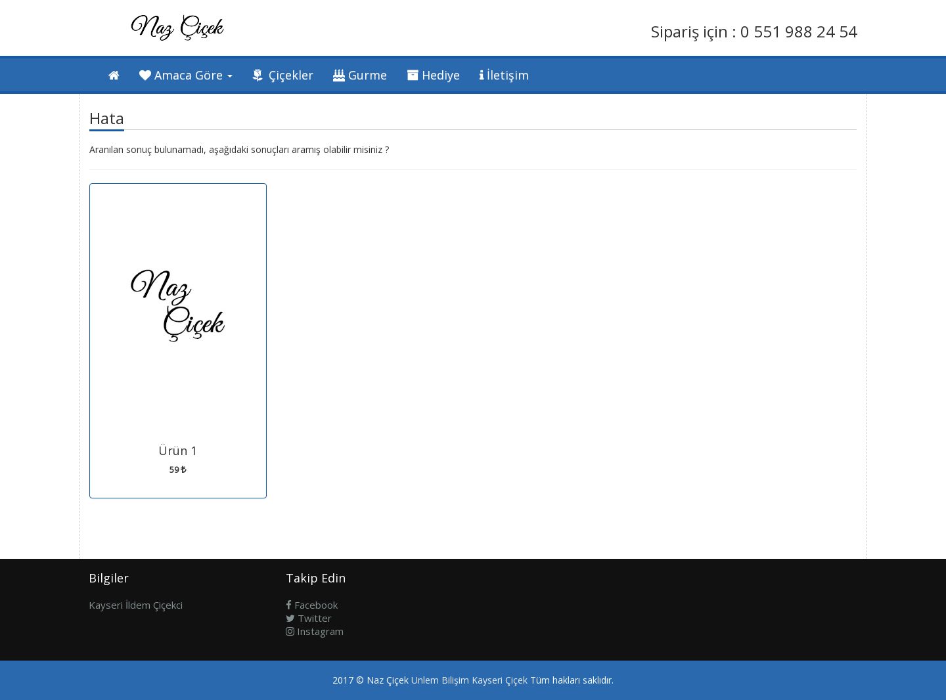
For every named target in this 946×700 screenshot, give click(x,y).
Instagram (315, 631)
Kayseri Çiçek (500, 680)
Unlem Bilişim (440, 680)
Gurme (360, 75)
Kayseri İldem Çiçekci (136, 604)
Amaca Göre (186, 75)
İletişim (504, 75)
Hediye (433, 75)
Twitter (309, 617)
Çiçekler (282, 75)
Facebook (312, 604)
